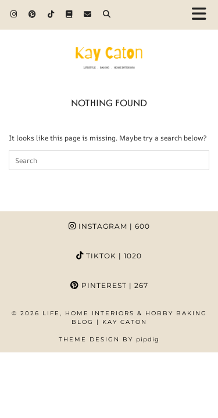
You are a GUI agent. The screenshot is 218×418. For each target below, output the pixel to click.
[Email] (87, 14)
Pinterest (109, 285)
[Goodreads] (69, 14)
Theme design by (109, 339)
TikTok (109, 255)
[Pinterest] (32, 14)
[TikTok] (51, 14)
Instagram (109, 226)
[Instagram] (13, 14)
